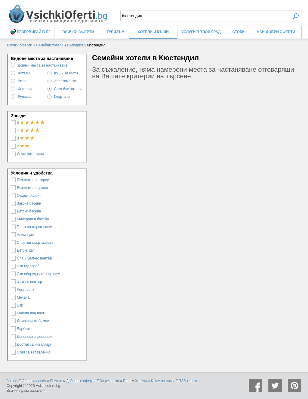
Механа (20, 297)
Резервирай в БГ (31, 32)
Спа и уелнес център (31, 258)
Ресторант (22, 289)
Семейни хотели (68, 89)
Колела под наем (28, 313)
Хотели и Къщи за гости (155, 381)
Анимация (22, 235)
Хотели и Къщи (153, 32)
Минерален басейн (30, 219)
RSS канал (188, 381)
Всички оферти (78, 32)
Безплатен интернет (31, 180)
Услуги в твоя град (201, 32)
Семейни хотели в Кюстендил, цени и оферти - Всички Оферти (58, 11)
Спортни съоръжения (32, 242)
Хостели (25, 89)
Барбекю (21, 329)
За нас (12, 381)
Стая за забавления (30, 352)
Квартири (62, 97)
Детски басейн (26, 211)
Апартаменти (65, 81)
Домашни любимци (30, 321)
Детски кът (23, 250)
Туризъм (116, 32)
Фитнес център (26, 282)
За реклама (109, 381)
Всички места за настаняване (42, 65)
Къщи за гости (66, 73)
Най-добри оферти (276, 32)
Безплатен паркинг (29, 188)
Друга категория (27, 154)
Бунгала (24, 97)
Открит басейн (26, 195)
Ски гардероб (25, 266)
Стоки (238, 32)
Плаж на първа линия (32, 227)
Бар (17, 305)
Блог (127, 381)
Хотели (24, 73)
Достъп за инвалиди (31, 344)
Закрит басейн (26, 203)
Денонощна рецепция (32, 337)
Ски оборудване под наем (35, 274)
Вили (22, 81)
